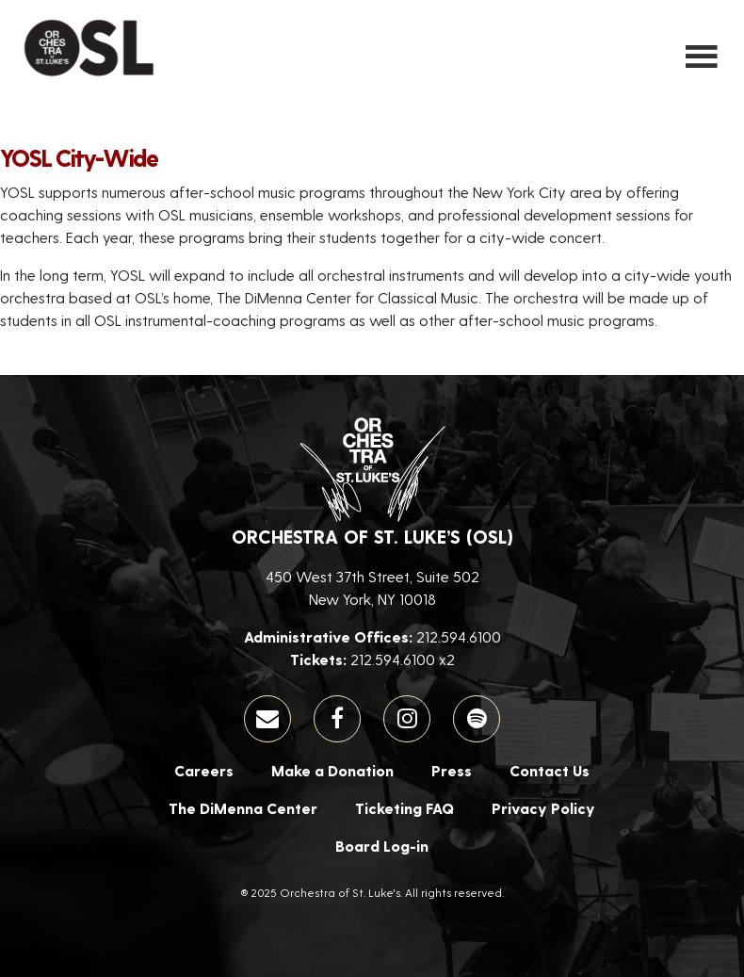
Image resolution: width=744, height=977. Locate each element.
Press (451, 770)
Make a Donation (332, 770)
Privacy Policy (543, 808)
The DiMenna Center (243, 808)
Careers (204, 770)
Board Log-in (382, 846)
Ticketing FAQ (404, 808)
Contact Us (549, 770)
